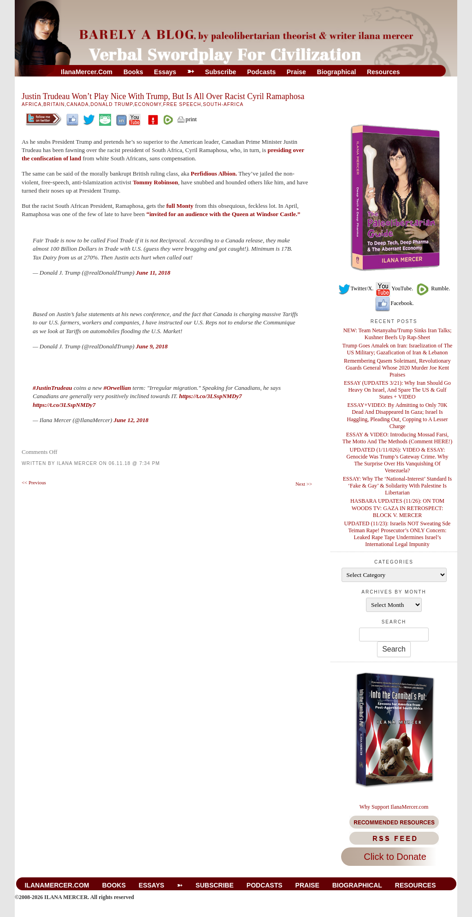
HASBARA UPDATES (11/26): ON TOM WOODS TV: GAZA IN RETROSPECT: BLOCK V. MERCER (397, 508)
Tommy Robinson (155, 182)
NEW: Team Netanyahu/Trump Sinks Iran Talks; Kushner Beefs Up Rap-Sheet (397, 334)
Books (133, 72)
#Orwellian (117, 387)
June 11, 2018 (153, 272)
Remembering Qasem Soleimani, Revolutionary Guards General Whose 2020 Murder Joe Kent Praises (397, 368)
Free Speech (182, 104)
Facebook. (394, 303)
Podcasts (261, 72)
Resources (383, 72)
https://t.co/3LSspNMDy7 (210, 396)
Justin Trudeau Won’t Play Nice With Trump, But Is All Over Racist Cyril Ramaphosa (163, 96)
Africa (31, 104)
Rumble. (432, 288)
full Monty (180, 205)
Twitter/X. (356, 288)
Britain (54, 104)
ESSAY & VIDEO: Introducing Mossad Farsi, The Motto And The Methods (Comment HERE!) (397, 438)
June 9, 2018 (152, 346)
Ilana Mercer (77, 463)
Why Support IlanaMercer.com (394, 807)
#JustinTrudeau (52, 387)
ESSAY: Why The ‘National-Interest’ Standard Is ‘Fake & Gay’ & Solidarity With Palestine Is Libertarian (397, 486)
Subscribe (220, 72)
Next (303, 484)
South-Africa (223, 104)
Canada (77, 104)
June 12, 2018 (131, 420)
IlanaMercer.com (86, 72)
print (187, 119)
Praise (296, 72)
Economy (148, 104)
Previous (34, 482)
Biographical (336, 72)
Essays (165, 72)
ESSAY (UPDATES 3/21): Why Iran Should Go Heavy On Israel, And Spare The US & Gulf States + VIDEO (397, 390)
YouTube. (394, 288)
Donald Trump (111, 104)
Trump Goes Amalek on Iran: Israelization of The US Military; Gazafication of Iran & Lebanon (397, 349)
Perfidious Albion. (214, 173)
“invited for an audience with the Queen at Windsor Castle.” (223, 214)
